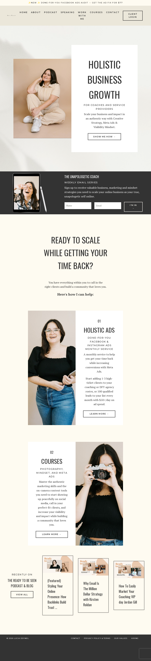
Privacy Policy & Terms (97, 657)
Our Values (120, 657)
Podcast (50, 12)
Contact (112, 12)
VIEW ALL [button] (22, 613)
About (36, 12)
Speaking (68, 12)
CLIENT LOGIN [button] (132, 15)
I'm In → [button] (133, 209)
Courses (96, 12)
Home (24, 12)
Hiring (134, 657)
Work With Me (82, 15)
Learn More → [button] (99, 426)
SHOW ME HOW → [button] (104, 138)
